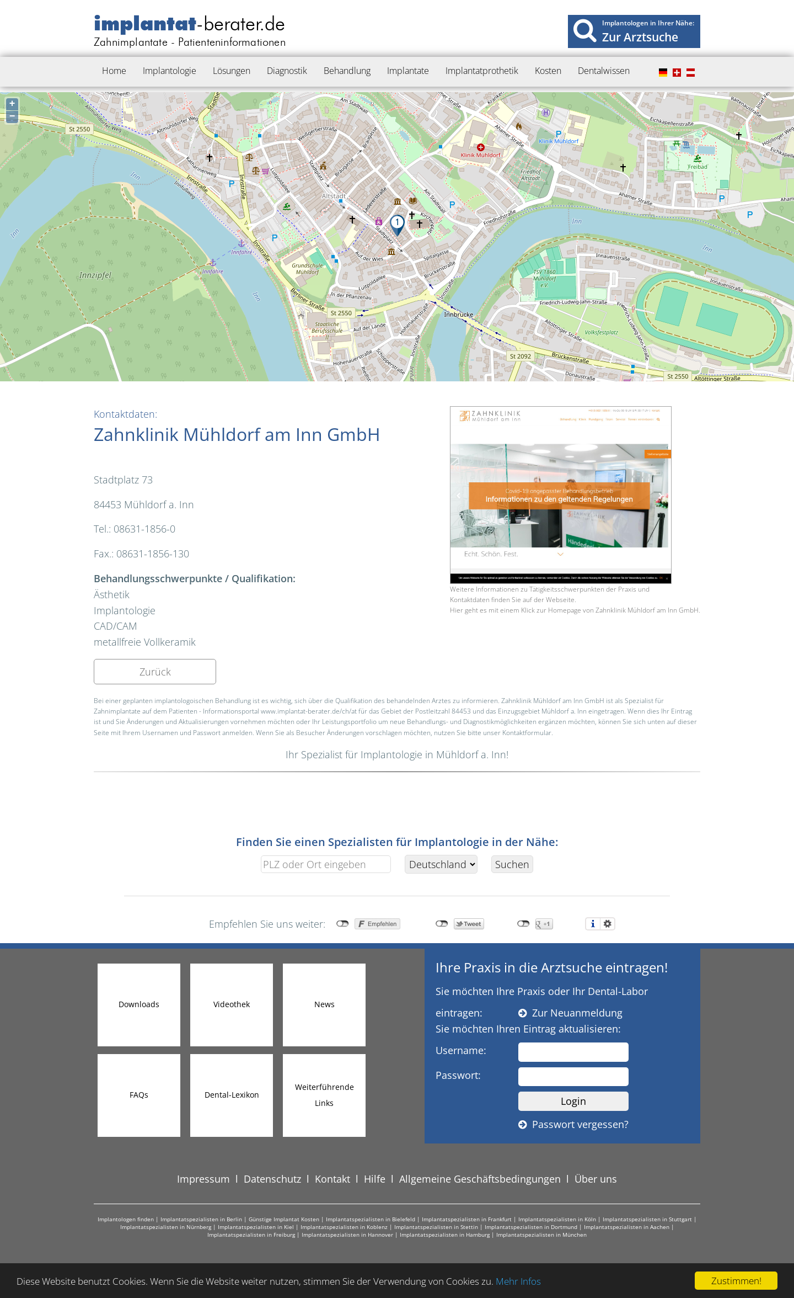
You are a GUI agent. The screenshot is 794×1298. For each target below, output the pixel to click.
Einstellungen (607, 923)
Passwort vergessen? (573, 1124)
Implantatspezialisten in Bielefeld (370, 1219)
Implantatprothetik (482, 71)
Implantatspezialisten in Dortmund (531, 1227)
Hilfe (374, 1178)
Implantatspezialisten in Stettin (436, 1227)
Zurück (155, 671)
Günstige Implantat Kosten (284, 1219)
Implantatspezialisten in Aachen (626, 1227)
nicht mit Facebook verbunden (342, 924)
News (324, 1004)
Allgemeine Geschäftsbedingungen (480, 1178)
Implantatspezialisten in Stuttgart (647, 1219)
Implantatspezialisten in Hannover (347, 1234)
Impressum (203, 1178)
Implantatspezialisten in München (541, 1234)
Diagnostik (287, 71)
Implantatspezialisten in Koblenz (344, 1227)
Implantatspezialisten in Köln (557, 1219)
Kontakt (332, 1178)
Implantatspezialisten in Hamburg (445, 1234)
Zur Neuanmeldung (570, 1012)
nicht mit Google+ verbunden (523, 924)
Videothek (231, 1004)
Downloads (139, 1004)
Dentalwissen (604, 71)
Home (114, 71)
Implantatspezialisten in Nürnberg (165, 1227)
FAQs (139, 1094)
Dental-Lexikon (232, 1094)
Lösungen (231, 71)
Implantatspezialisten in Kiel (256, 1227)
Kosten (548, 71)
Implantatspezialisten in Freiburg (251, 1234)
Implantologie (169, 71)
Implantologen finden (126, 1219)
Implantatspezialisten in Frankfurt (467, 1219)
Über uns (596, 1178)
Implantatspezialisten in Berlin (201, 1219)
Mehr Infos (518, 1281)
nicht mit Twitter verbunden (442, 924)
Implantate (408, 71)
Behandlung (347, 71)
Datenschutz (272, 1178)
